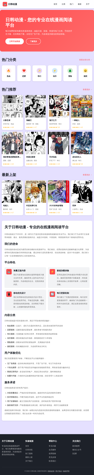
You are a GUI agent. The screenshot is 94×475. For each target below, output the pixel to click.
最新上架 (29, 457)
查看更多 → (87, 89)
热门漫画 (29, 453)
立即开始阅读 (14, 41)
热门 (71, 4)
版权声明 (66, 471)
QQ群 (74, 453)
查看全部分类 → (85, 60)
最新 (79, 4)
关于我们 (29, 461)
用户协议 (59, 471)
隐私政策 (51, 471)
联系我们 (52, 461)
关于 (88, 4)
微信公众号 (76, 450)
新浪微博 (76, 446)
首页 (55, 4)
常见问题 (52, 446)
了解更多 (33, 41)
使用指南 (52, 453)
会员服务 (52, 450)
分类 (63, 4)
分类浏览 (29, 450)
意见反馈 (52, 457)
